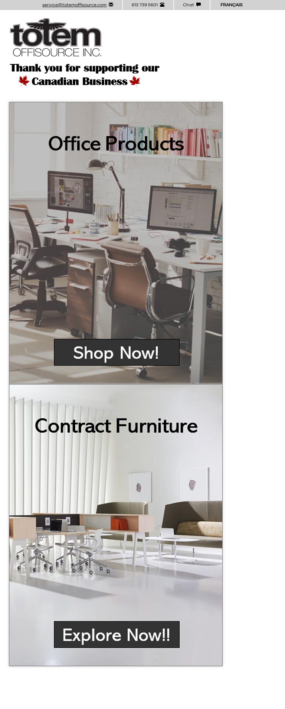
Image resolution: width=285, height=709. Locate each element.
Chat (192, 4)
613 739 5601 (148, 4)
